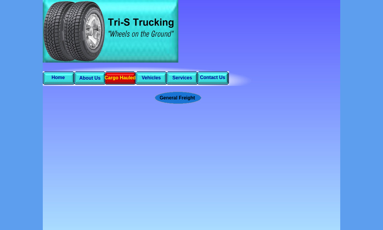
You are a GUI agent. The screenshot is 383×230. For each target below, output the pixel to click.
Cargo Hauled (120, 77)
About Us (90, 78)
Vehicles (151, 77)
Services (182, 77)
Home (58, 77)
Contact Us (212, 77)
